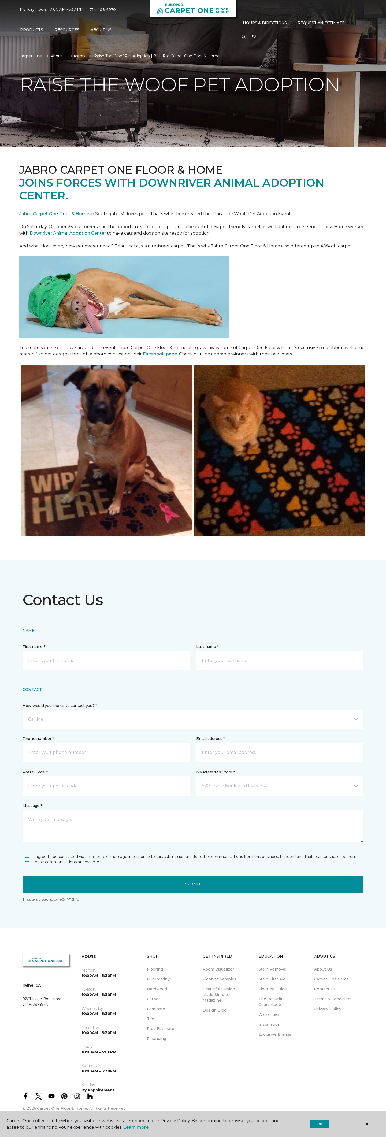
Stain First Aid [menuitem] (271, 979)
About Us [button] (101, 29)
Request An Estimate (321, 22)
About (56, 56)
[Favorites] (254, 37)
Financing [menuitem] (156, 1038)
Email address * (210, 738)
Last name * (207, 647)
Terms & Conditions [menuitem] (333, 999)
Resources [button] (66, 29)
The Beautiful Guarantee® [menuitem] (271, 1002)
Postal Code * (35, 772)
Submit (193, 884)
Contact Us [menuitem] (325, 989)
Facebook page (160, 354)
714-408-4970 (103, 9)
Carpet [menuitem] (153, 999)
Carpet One (30, 56)
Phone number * (38, 738)
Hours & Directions (265, 22)
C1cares (78, 56)
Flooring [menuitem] (155, 969)
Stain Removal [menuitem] (272, 969)
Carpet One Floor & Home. (62, 1108)
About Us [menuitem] (323, 969)
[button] (244, 37)
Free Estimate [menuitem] (160, 1028)
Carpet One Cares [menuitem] (331, 979)
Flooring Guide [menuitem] (272, 989)
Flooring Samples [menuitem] (219, 979)
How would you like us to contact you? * (60, 706)
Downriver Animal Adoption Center (68, 233)
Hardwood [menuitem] (157, 989)
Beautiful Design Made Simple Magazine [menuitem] (219, 995)
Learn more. (136, 1127)
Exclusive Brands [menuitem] (274, 1034)
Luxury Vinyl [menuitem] (159, 979)
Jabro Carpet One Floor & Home (54, 213)
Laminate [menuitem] (156, 1008)
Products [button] (31, 29)
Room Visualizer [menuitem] (218, 969)
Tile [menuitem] (150, 1018)
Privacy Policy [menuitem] (327, 1008)
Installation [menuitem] (269, 1024)
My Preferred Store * (215, 772)
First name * (34, 647)
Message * (32, 806)
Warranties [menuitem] (269, 1014)
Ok (319, 1123)
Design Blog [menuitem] (215, 1010)
